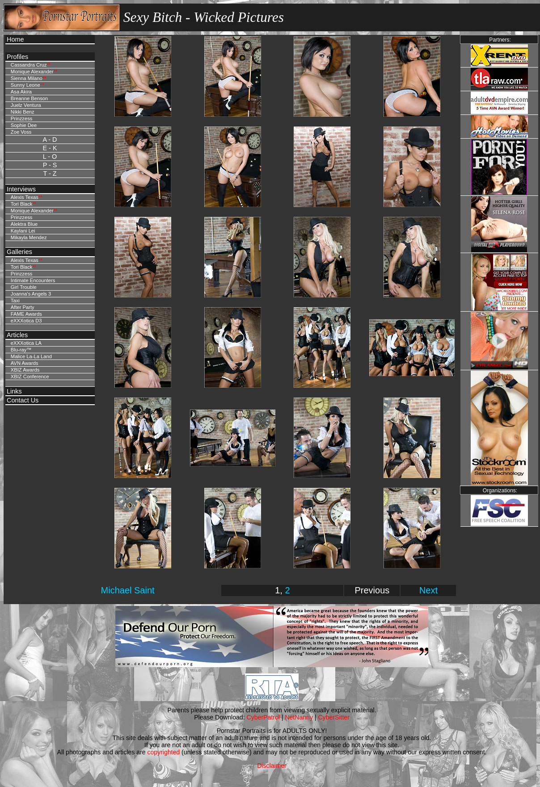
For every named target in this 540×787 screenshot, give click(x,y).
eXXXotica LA (26, 343)
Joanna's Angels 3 (31, 293)
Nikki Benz (22, 111)
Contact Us (22, 400)
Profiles (17, 56)
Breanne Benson (29, 98)
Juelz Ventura (26, 105)
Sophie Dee (24, 125)
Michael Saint (128, 590)
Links (14, 391)
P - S (50, 165)
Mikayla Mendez (29, 237)
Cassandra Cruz (29, 65)
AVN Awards (24, 363)
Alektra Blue (24, 224)
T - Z (49, 173)
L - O (50, 156)
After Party (22, 307)
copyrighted (163, 752)
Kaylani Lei (23, 230)
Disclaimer (272, 765)
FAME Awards (26, 314)
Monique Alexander (32, 71)
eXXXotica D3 (26, 320)
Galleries (19, 251)
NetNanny (299, 717)
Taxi (15, 300)
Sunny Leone (25, 85)
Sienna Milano (26, 78)
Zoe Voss (21, 132)
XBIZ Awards (25, 369)
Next (428, 590)
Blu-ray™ (21, 349)
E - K (50, 148)
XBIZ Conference (30, 376)
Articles (17, 334)
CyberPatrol (263, 717)
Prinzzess (22, 118)
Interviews (21, 189)
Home (15, 39)
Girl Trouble (24, 287)
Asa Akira (21, 91)
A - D (50, 139)
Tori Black (22, 204)
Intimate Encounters (33, 280)
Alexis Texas (24, 197)
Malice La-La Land (31, 356)
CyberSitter (333, 717)
